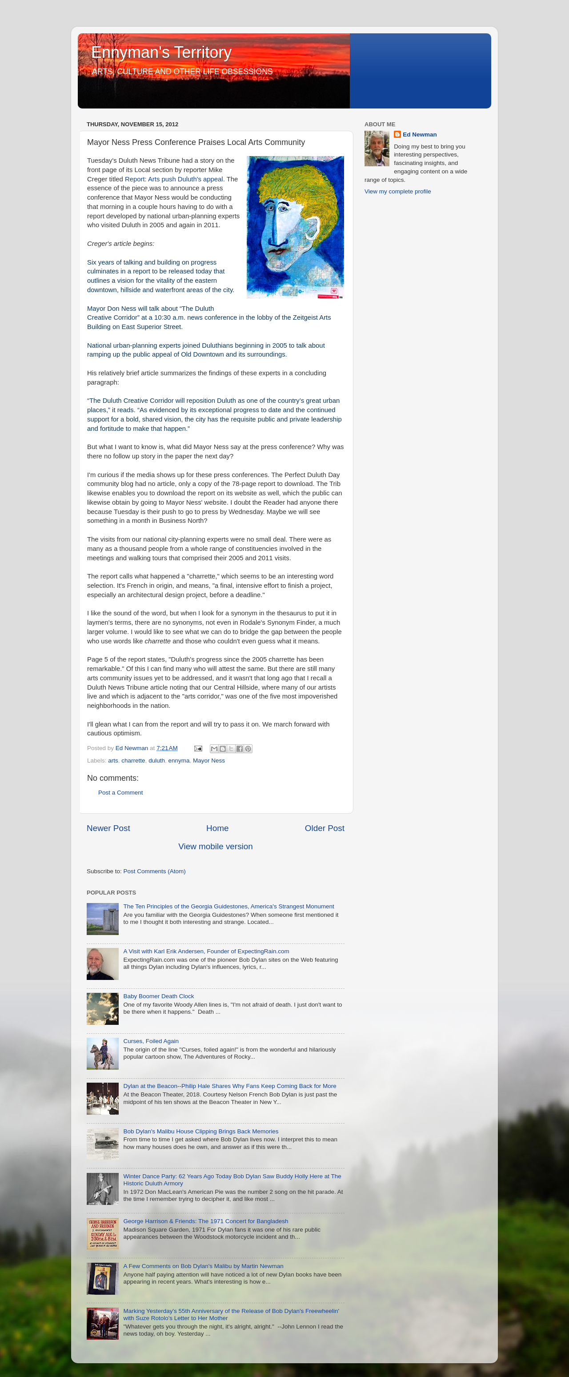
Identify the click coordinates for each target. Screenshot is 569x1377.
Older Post (325, 828)
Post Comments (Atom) (155, 871)
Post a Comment (120, 792)
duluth (156, 760)
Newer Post (108, 828)
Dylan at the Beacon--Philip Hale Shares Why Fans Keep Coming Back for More (229, 1086)
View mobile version (215, 846)
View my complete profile (398, 191)
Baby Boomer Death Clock (158, 996)
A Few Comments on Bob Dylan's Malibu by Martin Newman (203, 1266)
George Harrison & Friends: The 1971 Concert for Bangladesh (205, 1221)
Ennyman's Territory (161, 52)
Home (217, 828)
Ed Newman (420, 134)
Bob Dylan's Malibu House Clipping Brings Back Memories (200, 1131)
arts (113, 760)
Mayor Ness (209, 760)
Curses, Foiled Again (151, 1041)
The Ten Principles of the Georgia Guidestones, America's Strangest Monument (228, 906)
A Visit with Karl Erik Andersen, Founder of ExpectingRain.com (206, 951)
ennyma (178, 760)
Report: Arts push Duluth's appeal (173, 179)
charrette (133, 760)
